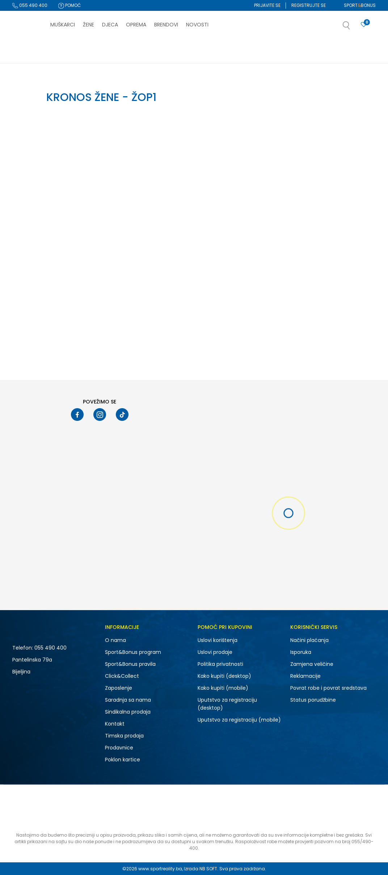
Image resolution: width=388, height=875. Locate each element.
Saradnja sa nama (128, 699)
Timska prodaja (124, 735)
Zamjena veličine (311, 664)
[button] (353, 27)
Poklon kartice (122, 759)
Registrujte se (308, 5)
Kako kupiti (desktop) (224, 676)
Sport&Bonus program (133, 652)
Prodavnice (119, 747)
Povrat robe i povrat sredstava (328, 688)
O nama (115, 640)
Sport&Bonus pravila (130, 664)
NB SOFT (208, 869)
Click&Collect (122, 676)
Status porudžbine (313, 699)
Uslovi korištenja (217, 640)
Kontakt (115, 723)
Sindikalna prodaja (128, 711)
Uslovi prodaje (215, 652)
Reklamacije (305, 676)
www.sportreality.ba (160, 869)
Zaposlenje (118, 688)
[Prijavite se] (364, 25)
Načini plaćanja (309, 640)
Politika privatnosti (220, 664)
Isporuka (300, 652)
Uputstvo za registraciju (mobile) (239, 719)
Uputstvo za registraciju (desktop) (227, 703)
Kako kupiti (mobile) (223, 688)
